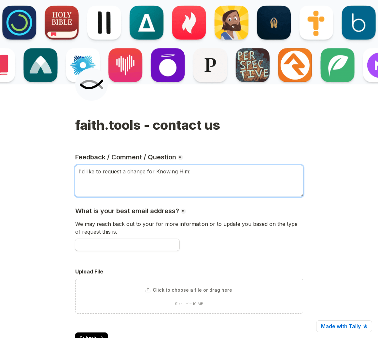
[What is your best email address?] (127, 245)
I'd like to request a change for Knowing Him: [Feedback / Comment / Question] (189, 181)
